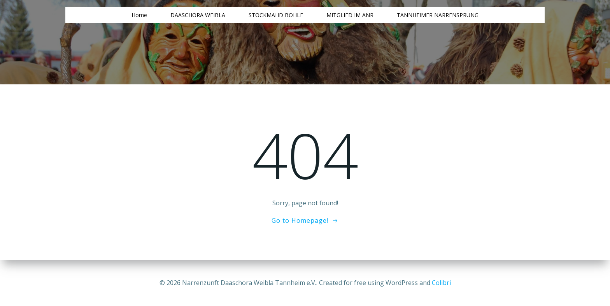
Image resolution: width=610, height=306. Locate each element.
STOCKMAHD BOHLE (276, 15)
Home (139, 15)
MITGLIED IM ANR (349, 15)
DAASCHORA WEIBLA (197, 15)
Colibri (441, 282)
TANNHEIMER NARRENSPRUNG (438, 15)
